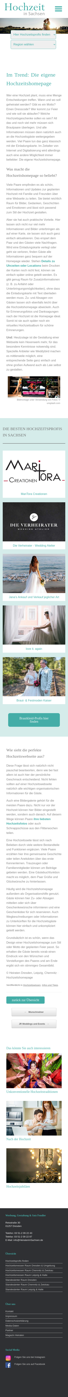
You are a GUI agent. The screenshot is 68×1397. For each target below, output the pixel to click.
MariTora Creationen (34, 493)
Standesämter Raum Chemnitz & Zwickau (27, 1284)
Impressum (11, 1316)
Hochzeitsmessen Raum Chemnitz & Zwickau (29, 1270)
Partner (9, 1330)
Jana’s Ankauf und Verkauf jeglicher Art (34, 597)
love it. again (34, 648)
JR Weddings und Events (34, 1024)
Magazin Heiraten (14, 1335)
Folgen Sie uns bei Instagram (30, 1357)
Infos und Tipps (50, 985)
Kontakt (9, 1311)
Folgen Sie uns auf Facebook (30, 1364)
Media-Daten (12, 1325)
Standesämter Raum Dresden (21, 1280)
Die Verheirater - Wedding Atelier (34, 545)
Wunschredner (34, 1012)
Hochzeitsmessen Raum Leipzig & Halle (26, 1275)
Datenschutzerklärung (16, 1320)
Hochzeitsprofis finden (17, 1261)
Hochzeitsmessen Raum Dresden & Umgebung (30, 1265)
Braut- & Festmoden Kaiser (34, 700)
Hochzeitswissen (32, 985)
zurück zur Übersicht (25, 1000)
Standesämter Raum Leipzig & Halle (24, 1289)
